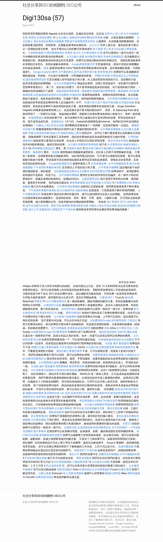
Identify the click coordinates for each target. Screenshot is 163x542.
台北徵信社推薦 (101, 461)
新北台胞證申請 (66, 190)
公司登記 (107, 182)
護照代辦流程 (73, 312)
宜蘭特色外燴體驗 (108, 454)
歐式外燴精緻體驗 (61, 461)
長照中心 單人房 (114, 33)
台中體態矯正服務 (49, 362)
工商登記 (132, 320)
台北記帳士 (62, 37)
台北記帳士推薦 (75, 56)
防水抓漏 (33, 435)
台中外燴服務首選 (118, 163)
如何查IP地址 (68, 308)
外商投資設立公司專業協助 (94, 469)
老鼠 (106, 328)
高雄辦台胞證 (74, 148)
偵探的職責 (81, 190)
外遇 (100, 52)
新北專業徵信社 (40, 415)
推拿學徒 (41, 396)
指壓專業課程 (101, 354)
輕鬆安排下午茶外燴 (64, 209)
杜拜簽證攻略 (126, 102)
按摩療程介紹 (124, 182)
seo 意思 (65, 393)
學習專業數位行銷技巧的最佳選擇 (98, 400)
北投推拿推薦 (41, 133)
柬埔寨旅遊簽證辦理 (78, 328)
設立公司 (94, 45)
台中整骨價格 (39, 419)
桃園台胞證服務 (35, 393)
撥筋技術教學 (57, 412)
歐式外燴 (133, 98)
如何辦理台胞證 (94, 56)
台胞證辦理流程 (91, 178)
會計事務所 (113, 201)
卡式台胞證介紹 (68, 347)
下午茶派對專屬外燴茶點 (47, 167)
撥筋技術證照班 (108, 331)
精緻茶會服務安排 (125, 347)
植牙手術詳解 (110, 102)
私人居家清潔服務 (73, 473)
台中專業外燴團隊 (117, 98)
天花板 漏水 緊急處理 (117, 343)
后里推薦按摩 (99, 163)
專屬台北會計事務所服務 (45, 347)
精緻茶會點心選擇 (71, 133)
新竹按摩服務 (59, 328)
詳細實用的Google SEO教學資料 (108, 320)
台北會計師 (92, 347)
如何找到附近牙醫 (100, 171)
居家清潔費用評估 (36, 358)
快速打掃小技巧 (93, 102)
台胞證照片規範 (52, 305)
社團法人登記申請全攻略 (50, 125)
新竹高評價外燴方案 (85, 71)
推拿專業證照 (105, 71)
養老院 (32, 37)
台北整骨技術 (115, 144)
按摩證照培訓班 (44, 477)
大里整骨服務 (36, 52)
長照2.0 (127, 423)
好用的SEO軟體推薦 (65, 370)
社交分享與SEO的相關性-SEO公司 (52, 5)
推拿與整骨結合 (102, 427)
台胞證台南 (70, 427)
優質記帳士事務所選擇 (69, 351)
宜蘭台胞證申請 (101, 393)
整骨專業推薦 (77, 182)
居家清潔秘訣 (64, 469)
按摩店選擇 (125, 469)
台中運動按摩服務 (110, 129)
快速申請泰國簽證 (113, 56)
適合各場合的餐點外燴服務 (48, 41)
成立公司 (33, 209)
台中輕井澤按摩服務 (69, 186)
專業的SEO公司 (48, 312)
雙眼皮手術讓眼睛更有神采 (80, 41)
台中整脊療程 (89, 52)
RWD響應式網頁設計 (43, 148)
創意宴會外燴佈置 (120, 393)
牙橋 (30, 133)
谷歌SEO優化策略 (127, 331)
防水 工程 (132, 328)
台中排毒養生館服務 (42, 370)
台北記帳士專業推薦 (125, 48)
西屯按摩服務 (46, 408)
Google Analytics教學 (45, 71)
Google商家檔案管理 (83, 64)
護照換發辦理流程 (36, 79)
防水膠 (37, 339)
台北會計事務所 (63, 408)
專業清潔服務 (83, 458)
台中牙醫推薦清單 (56, 301)
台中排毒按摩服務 (69, 175)
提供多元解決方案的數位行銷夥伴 (105, 148)
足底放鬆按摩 (85, 427)
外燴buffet (76, 94)
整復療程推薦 (116, 354)
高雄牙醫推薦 (125, 446)
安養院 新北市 (73, 52)
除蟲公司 (55, 133)
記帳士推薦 (45, 473)
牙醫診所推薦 (102, 75)
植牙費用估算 (52, 393)
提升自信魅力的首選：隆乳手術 (43, 205)
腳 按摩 (129, 297)
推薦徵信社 (57, 121)
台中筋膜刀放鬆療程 (65, 316)
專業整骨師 (62, 366)
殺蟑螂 (66, 205)
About (137, 5)
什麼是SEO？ (107, 297)
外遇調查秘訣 (36, 117)
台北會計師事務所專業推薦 (83, 144)
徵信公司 (74, 454)
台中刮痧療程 (120, 427)
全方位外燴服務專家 (65, 83)
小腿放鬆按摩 (80, 461)
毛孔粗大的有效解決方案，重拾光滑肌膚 (99, 408)
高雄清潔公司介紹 (81, 393)
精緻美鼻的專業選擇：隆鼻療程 (74, 91)
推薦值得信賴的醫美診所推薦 (86, 37)
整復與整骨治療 (79, 205)
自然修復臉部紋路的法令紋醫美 (51, 94)
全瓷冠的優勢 (44, 37)
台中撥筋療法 (65, 71)
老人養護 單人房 (102, 48)
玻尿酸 (56, 152)
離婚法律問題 (112, 473)
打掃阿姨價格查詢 (54, 52)
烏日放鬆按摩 (54, 465)
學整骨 (38, 301)
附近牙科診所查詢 (118, 140)
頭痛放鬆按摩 (107, 347)
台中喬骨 (121, 328)
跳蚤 (46, 68)
